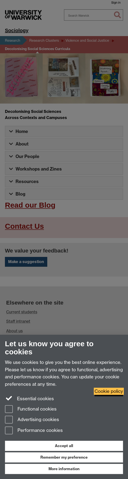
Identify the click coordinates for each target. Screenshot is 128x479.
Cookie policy (109, 391)
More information (64, 468)
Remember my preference (64, 457)
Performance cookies (34, 430)
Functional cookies (31, 409)
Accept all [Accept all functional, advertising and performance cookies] (64, 445)
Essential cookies (29, 398)
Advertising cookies (32, 420)
